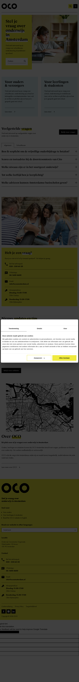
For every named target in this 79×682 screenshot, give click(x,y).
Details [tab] (39, 328)
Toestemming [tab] (14, 328)
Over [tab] (65, 328)
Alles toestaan (64, 358)
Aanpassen (39, 358)
